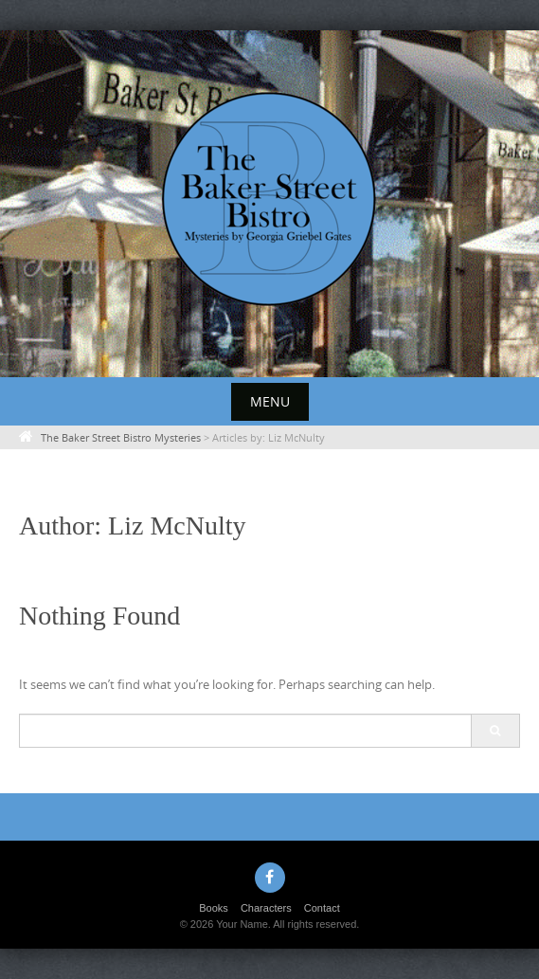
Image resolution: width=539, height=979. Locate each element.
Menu (270, 401)
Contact (322, 908)
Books (213, 908)
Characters (266, 908)
